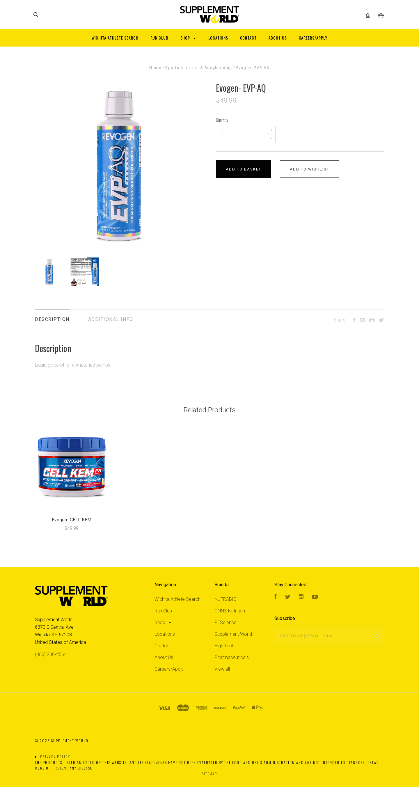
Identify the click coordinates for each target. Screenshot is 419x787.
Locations (165, 634)
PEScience (225, 622)
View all (222, 669)
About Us (164, 657)
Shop (163, 622)
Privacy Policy (55, 756)
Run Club (163, 611)
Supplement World (233, 634)
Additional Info (110, 319)
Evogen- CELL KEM (71, 520)
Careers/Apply (169, 669)
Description (52, 319)
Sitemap (209, 773)
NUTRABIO (225, 599)
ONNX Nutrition (229, 611)
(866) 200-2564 (51, 654)
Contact (163, 646)
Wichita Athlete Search (177, 599)
